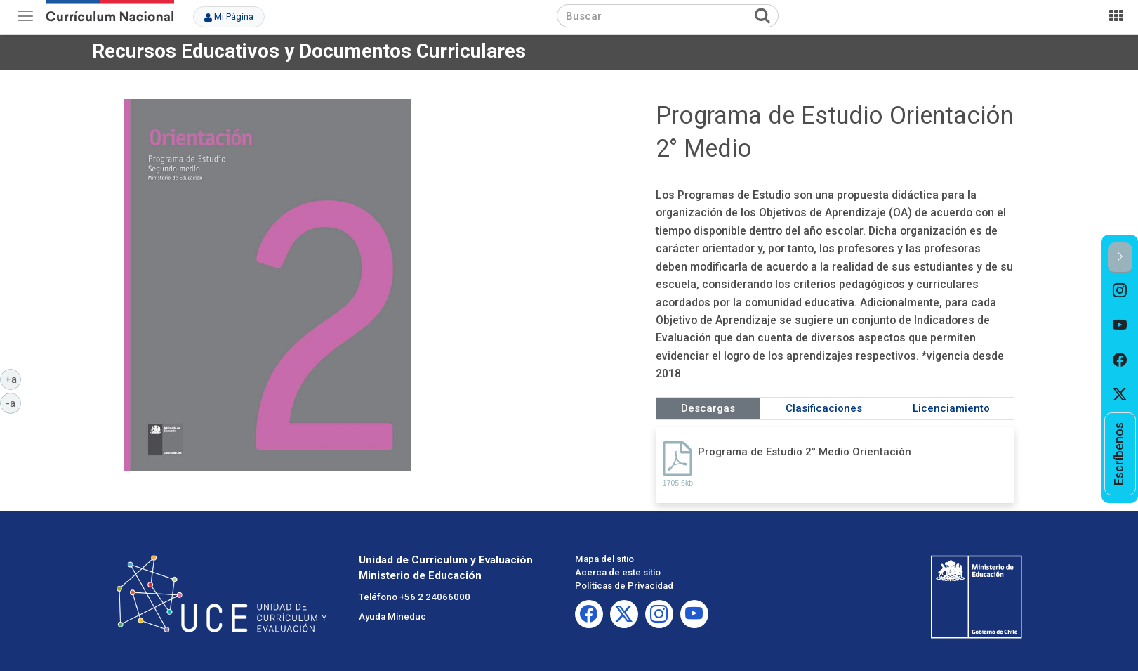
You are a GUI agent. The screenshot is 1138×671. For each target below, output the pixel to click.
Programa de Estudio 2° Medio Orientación (804, 451)
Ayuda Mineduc (392, 616)
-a (13, 403)
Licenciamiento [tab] (951, 408)
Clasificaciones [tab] (824, 408)
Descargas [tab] (708, 408)
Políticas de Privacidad (624, 585)
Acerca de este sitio (618, 572)
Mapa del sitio (604, 559)
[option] (1120, 290)
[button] (1120, 257)
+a (13, 379)
